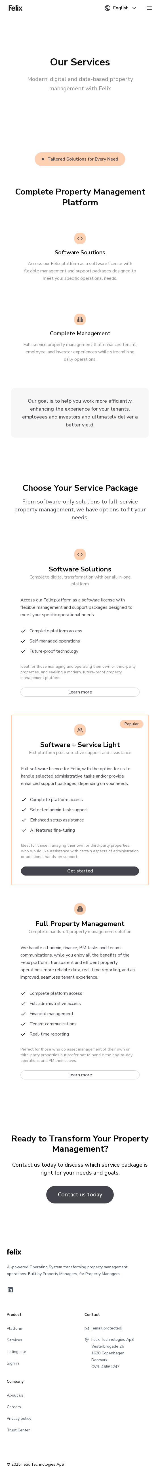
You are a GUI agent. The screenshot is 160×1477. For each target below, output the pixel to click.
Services (14, 1340)
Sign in (13, 1363)
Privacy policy (19, 1418)
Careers (14, 1407)
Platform (14, 1328)
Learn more (80, 692)
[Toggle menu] (149, 7)
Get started (80, 871)
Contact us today (80, 1194)
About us (15, 1395)
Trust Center (18, 1430)
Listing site (16, 1351)
